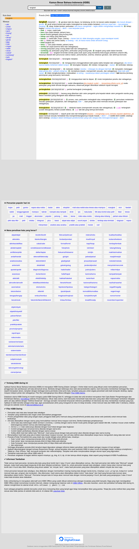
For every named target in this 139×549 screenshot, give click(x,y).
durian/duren (41, 274)
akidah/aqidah (15, 248)
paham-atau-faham (120, 216)
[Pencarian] (62, 7)
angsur (9, 29)
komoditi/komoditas (90, 291)
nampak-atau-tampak (58, 212)
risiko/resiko (16, 337)
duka (65, 216)
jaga (8, 42)
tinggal (28, 216)
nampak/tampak (115, 274)
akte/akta (16, 239)
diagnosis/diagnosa (40, 270)
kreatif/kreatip (90, 300)
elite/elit (41, 291)
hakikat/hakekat (65, 278)
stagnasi (120, 220)
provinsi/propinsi (16, 329)
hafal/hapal (65, 274)
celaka (31, 220)
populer (48, 216)
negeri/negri (115, 291)
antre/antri (16, 265)
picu (49, 220)
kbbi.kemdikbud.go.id (34, 405)
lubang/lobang (115, 248)
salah (8, 48)
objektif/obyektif (16, 311)
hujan (10, 207)
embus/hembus (41, 296)
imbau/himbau (65, 300)
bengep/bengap (16, 296)
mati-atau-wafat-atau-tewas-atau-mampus (88, 207)
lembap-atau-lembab (106, 220)
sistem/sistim (16, 350)
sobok (9, 53)
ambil (8, 27)
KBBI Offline (78, 483)
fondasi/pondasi (65, 239)
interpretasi (43, 225)
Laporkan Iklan (59, 492)
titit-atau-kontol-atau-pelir (104, 212)
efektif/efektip (41, 278)
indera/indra (90, 235)
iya (79, 212)
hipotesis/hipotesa (66, 287)
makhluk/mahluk (115, 252)
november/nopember (115, 300)
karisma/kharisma (90, 283)
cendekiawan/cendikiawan (41, 248)
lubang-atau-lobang (102, 216)
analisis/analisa (16, 261)
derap (8, 37)
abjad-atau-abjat (68, 220)
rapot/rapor (16, 333)
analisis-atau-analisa (58, 225)
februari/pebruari (65, 235)
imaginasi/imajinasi (65, 296)
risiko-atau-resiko (85, 216)
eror (120, 207)
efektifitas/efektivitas (41, 283)
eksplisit (66, 207)
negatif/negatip (115, 287)
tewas (127, 212)
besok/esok (16, 300)
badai (50, 207)
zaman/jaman (16, 372)
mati (8, 44)
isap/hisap (90, 244)
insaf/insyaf (90, 239)
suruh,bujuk (82, 220)
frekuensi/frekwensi (65, 252)
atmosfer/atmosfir (16, 283)
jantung (57, 216)
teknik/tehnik (16, 363)
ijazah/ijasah (66, 291)
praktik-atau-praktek (77, 225)
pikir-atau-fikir (13, 220)
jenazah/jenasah (90, 261)
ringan (8, 46)
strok (71, 212)
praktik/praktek (16, 324)
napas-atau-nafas (38, 207)
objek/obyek (16, 307)
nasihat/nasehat (115, 283)
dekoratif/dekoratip (41, 257)
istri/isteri (90, 248)
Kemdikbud (25, 399)
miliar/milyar (115, 270)
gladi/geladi (65, 261)
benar (73, 216)
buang (9, 33)
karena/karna (90, 274)
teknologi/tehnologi (16, 368)
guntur (25, 207)
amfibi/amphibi (16, 252)
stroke (92, 220)
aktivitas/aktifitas (16, 244)
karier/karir (90, 278)
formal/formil (66, 244)
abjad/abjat (16, 235)
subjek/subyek (15, 359)
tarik (8, 57)
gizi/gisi (66, 257)
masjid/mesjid (115, 257)
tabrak (44, 212)
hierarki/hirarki (65, 283)
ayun (8, 31)
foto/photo (66, 248)
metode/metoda (115, 261)
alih (7, 24)
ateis (58, 207)
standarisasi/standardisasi (16, 355)
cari (7, 35)
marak (90, 225)
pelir (24, 220)
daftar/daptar (41, 252)
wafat (12, 212)
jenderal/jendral (90, 265)
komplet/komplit (90, 296)
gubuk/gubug (66, 265)
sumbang (10, 55)
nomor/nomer (115, 296)
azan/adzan (15, 287)
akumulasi (38, 216)
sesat (8, 51)
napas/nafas (115, 278)
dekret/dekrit (41, 261)
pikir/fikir (16, 320)
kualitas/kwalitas (115, 235)
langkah (9, 18)
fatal (119, 212)
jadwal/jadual (90, 257)
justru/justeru (90, 270)
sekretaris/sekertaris (16, 346)
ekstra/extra (40, 287)
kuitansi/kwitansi (115, 239)
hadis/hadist (65, 270)
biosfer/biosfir (41, 235)
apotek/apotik (16, 270)
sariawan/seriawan (16, 342)
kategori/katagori (90, 287)
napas (128, 220)
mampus (35, 212)
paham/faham (16, 316)
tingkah (9, 59)
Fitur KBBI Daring (78, 393)
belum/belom (16, 291)
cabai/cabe (41, 244)
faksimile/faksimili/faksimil (41, 300)
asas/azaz (16, 274)
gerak (8, 40)
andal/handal (16, 257)
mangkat (111, 207)
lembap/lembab (115, 244)
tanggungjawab (23, 212)
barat (57, 220)
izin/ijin (90, 252)
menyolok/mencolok (115, 265)
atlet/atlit (16, 278)
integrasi (40, 220)
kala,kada (88, 212)
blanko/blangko (41, 239)
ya (13, 216)
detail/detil (41, 265)
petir (18, 207)
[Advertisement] (87, 138)
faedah (128, 207)
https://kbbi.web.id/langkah (60, 15)
